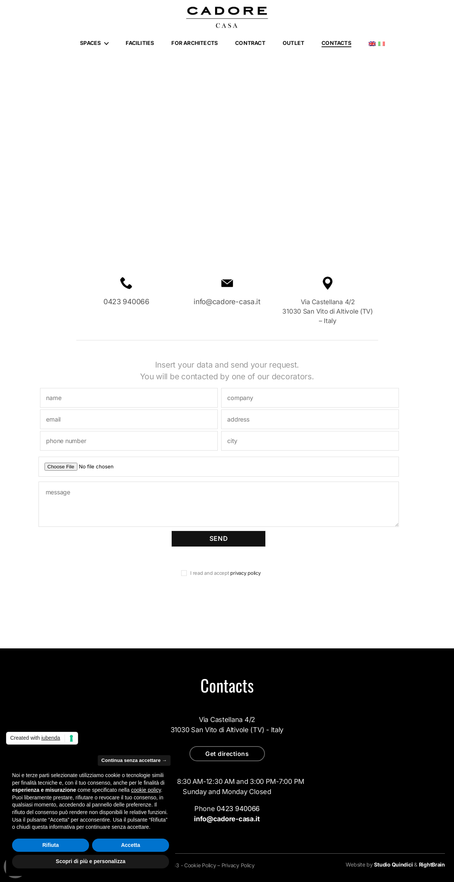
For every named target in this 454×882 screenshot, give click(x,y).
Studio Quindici (393, 864)
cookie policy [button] (146, 790)
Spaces (90, 43)
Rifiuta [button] (50, 845)
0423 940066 (126, 301)
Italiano (381, 44)
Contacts (336, 43)
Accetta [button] (130, 845)
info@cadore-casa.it (227, 301)
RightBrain (432, 864)
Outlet (293, 43)
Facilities (140, 43)
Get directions (227, 753)
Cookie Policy (200, 865)
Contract (250, 43)
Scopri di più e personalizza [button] (90, 861)
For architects (194, 43)
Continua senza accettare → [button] (134, 760)
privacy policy (245, 573)
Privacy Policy (238, 865)
